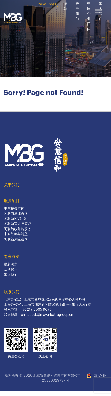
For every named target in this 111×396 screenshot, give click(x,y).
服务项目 (11, 201)
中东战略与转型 (16, 234)
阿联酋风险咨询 (16, 239)
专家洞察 (11, 257)
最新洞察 (10, 264)
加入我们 (10, 274)
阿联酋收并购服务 (17, 229)
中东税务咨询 (14, 208)
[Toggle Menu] (98, 11)
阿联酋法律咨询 (16, 213)
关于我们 (11, 185)
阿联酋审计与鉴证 (17, 224)
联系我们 (11, 292)
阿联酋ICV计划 (15, 219)
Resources (47, 4)
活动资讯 (10, 269)
